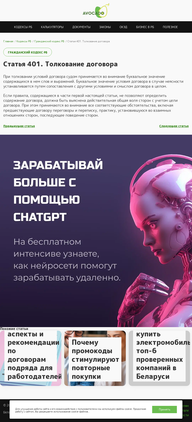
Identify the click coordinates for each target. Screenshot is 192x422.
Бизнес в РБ (145, 27)
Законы (105, 27)
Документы (81, 27)
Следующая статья (174, 126)
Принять (164, 409)
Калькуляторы (52, 27)
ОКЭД (123, 27)
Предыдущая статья (19, 126)
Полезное (170, 27)
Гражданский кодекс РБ (27, 52)
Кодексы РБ (23, 27)
